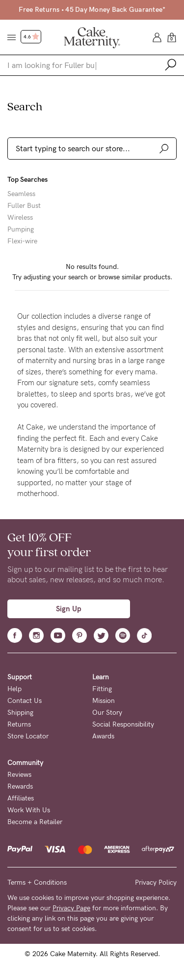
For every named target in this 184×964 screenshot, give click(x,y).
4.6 (31, 37)
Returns (19, 724)
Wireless (20, 218)
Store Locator (28, 736)
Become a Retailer (34, 822)
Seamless (21, 194)
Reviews (19, 774)
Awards (103, 736)
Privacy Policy (156, 882)
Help (14, 689)
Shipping (20, 712)
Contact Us (24, 701)
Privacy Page (71, 908)
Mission (103, 701)
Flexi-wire (22, 241)
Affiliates (20, 798)
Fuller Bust (24, 206)
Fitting (102, 689)
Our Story (107, 712)
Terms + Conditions (37, 882)
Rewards (20, 786)
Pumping (20, 229)
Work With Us (28, 810)
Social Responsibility (123, 724)
